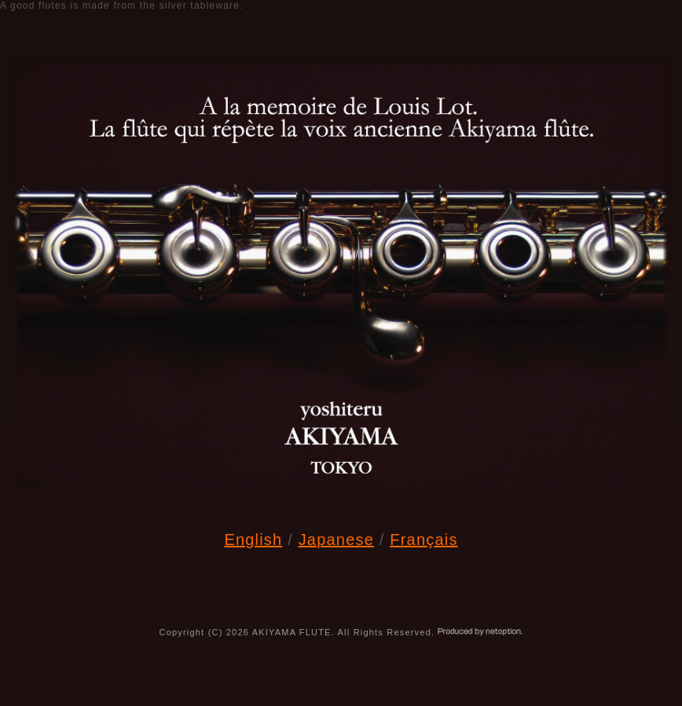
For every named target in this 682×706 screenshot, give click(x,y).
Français (423, 539)
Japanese (336, 539)
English (253, 539)
